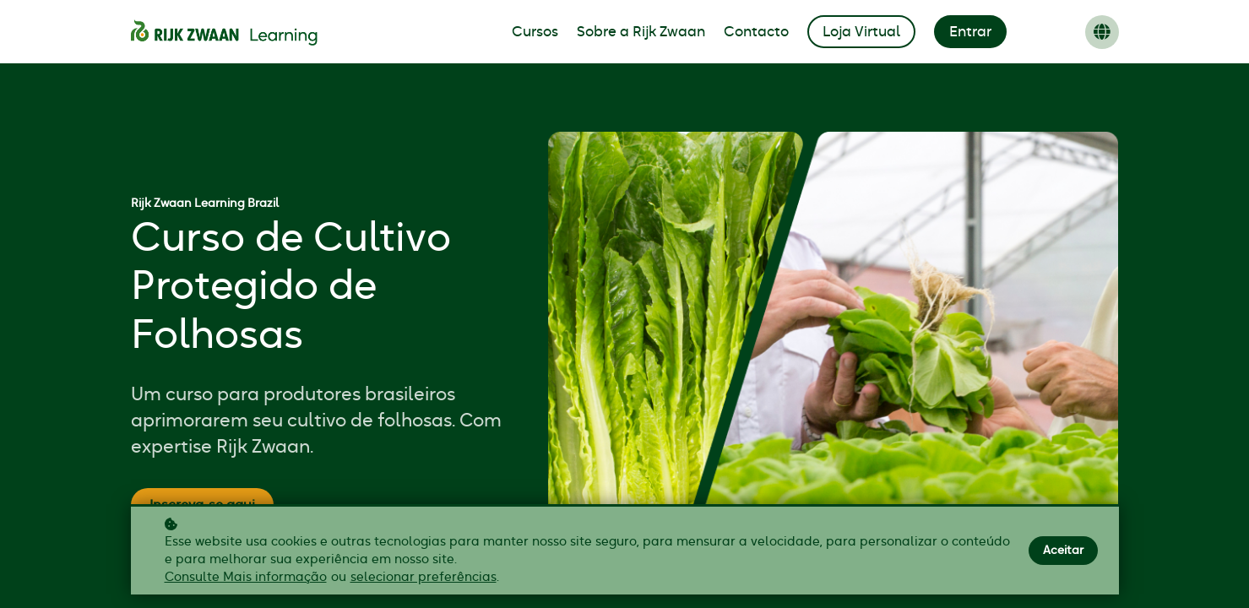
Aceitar (1063, 550)
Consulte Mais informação (246, 577)
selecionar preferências (423, 577)
